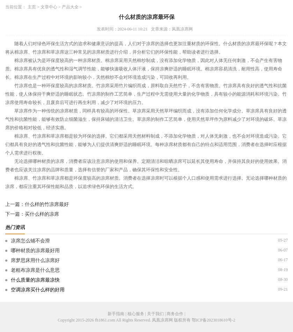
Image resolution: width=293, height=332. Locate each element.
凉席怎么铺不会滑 (30, 240)
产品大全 (70, 7)
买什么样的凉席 (42, 214)
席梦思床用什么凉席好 (35, 260)
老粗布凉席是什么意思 (35, 270)
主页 (32, 7)
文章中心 (49, 7)
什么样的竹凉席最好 (47, 204)
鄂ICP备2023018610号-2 (213, 320)
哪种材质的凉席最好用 (35, 250)
